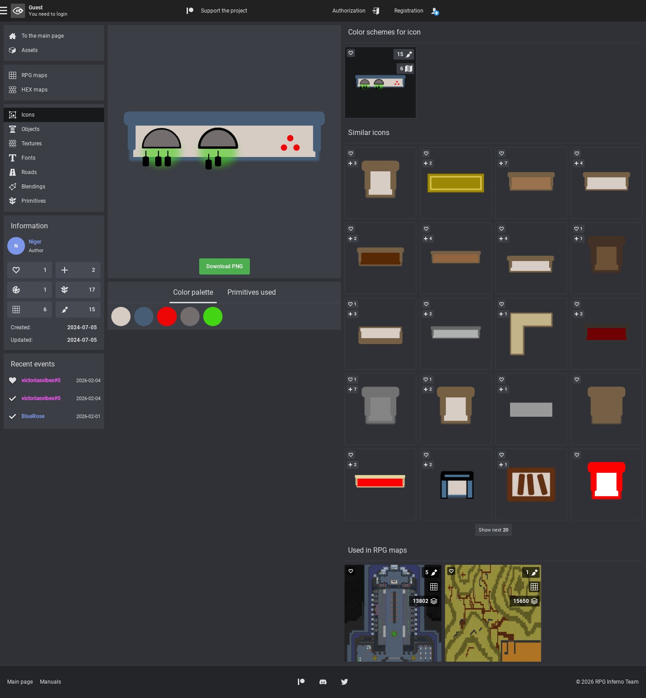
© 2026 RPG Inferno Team (607, 682)
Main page (20, 682)
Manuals (50, 682)
